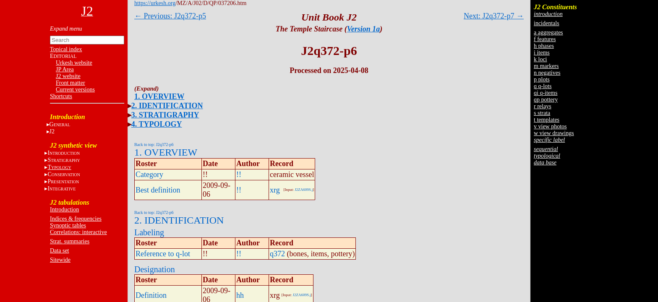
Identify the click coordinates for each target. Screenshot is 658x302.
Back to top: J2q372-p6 (154, 144)
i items (542, 52)
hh (240, 295)
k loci (540, 59)
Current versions (75, 89)
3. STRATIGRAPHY (165, 115)
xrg (275, 190)
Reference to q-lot (163, 254)
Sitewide (60, 260)
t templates (546, 120)
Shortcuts (61, 96)
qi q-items (545, 93)
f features (545, 39)
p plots (542, 79)
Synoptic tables (68, 225)
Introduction (64, 209)
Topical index (66, 49)
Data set (59, 250)
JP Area (65, 69)
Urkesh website (74, 63)
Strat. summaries (69, 241)
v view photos (550, 126)
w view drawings (554, 133)
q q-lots (542, 86)
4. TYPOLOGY (156, 124)
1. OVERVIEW (159, 96)
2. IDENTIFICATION (167, 106)
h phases (544, 46)
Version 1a (363, 29)
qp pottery (546, 99)
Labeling (149, 232)
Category (149, 174)
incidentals (546, 23)
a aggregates (548, 32)
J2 (52, 131)
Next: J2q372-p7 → (494, 16)
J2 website (68, 76)
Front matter (70, 83)
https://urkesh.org (154, 3)
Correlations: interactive (78, 232)
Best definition (158, 190)
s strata (542, 113)
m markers (546, 66)
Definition (151, 295)
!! (238, 174)
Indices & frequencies (76, 219)
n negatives (547, 73)
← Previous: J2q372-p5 (170, 16)
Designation (154, 269)
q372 (277, 254)
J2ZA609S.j (304, 189)
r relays (542, 106)
